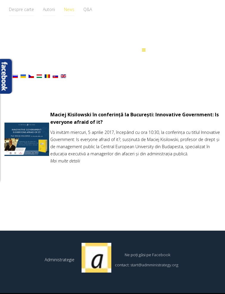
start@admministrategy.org (154, 265)
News (69, 9)
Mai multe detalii (65, 161)
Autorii (49, 9)
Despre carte (21, 9)
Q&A (87, 9)
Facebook (161, 254)
